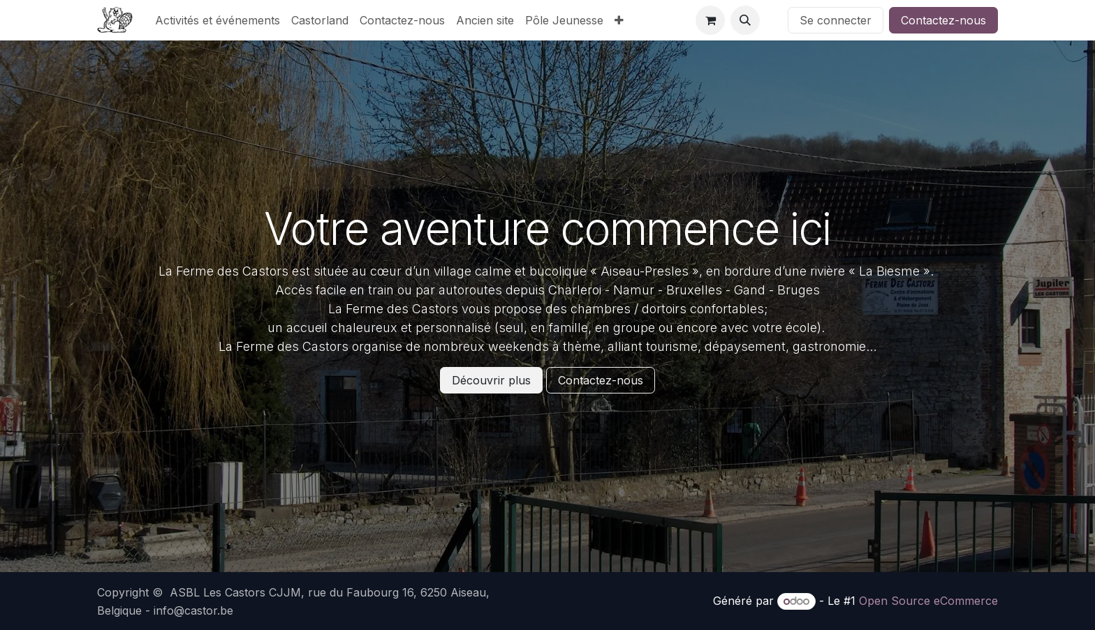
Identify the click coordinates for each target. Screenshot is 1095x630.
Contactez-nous (943, 20)
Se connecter (836, 20)
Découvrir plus (491, 380)
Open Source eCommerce (928, 601)
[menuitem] (217, 20)
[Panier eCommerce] (710, 20)
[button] (745, 20)
